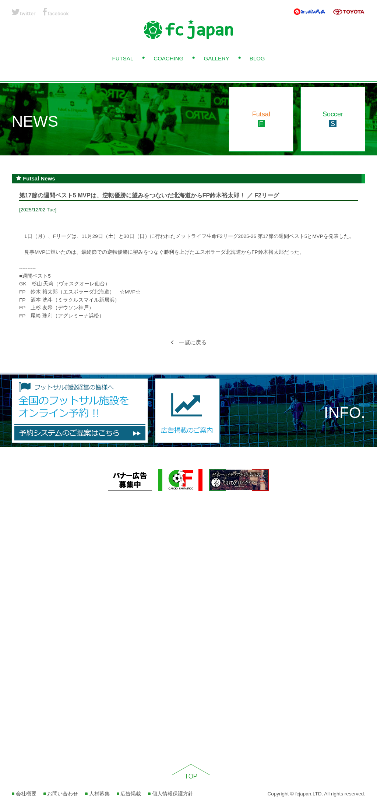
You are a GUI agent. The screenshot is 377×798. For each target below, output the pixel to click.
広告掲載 (129, 794)
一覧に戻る (189, 342)
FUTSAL (122, 58)
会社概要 (24, 794)
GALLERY (216, 58)
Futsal (261, 118)
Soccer (333, 118)
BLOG (257, 58)
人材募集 (97, 794)
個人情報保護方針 (170, 794)
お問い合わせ (60, 794)
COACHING (168, 58)
